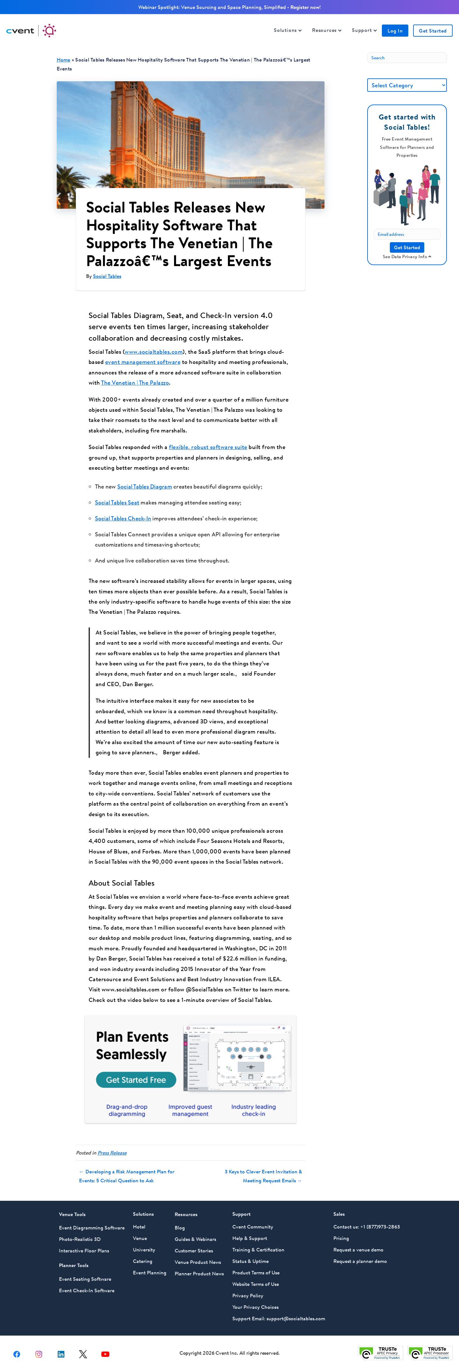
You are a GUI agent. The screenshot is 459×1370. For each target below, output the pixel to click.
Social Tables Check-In (123, 518)
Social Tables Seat (117, 502)
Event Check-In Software (86, 1286)
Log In (395, 30)
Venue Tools (72, 1210)
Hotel (139, 1223)
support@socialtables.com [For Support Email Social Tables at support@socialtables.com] (295, 1314)
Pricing (341, 1234)
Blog (180, 1224)
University (144, 1246)
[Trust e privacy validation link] (380, 1349)
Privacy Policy (247, 1291)
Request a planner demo (360, 1257)
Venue (140, 1234)
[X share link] (83, 1349)
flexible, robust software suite (208, 447)
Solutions (285, 29)
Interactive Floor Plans (84, 1246)
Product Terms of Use (256, 1268)
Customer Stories (194, 1246)
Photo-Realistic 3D (80, 1235)
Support (362, 29)
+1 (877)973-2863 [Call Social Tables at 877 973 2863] (380, 1223)
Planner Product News (199, 1269)
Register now (304, 7)
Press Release (112, 1148)
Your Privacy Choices (255, 1303)
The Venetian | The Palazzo (135, 383)
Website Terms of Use (255, 1280)
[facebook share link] (17, 1349)
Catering (142, 1257)
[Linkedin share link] (61, 1349)
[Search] (407, 57)
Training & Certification (258, 1246)
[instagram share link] (39, 1349)
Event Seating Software (85, 1275)
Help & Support (249, 1234)
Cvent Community (252, 1223)
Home (63, 59)
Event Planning (149, 1268)
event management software (143, 362)
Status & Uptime (250, 1257)
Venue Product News (198, 1258)
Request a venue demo (358, 1246)
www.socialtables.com (154, 352)
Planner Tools (74, 1261)
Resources (324, 29)
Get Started (433, 30)
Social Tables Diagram (144, 486)
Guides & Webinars (195, 1235)
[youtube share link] (105, 1349)
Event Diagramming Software (92, 1224)
